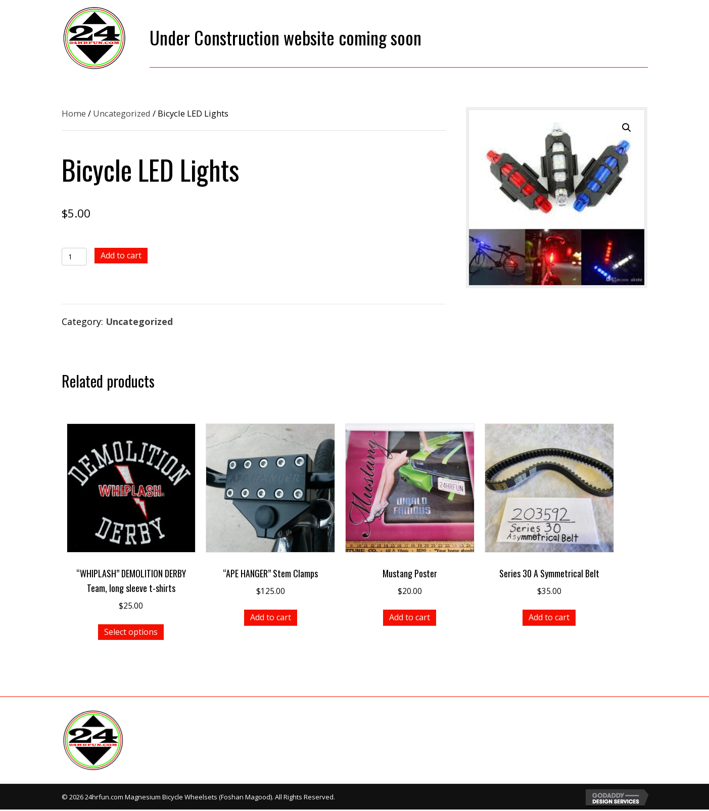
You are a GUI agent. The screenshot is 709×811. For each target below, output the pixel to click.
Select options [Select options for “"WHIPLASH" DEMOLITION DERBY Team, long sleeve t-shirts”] (131, 631)
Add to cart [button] (270, 617)
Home (74, 113)
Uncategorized (122, 113)
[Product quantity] (74, 256)
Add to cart (121, 255)
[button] (627, 128)
